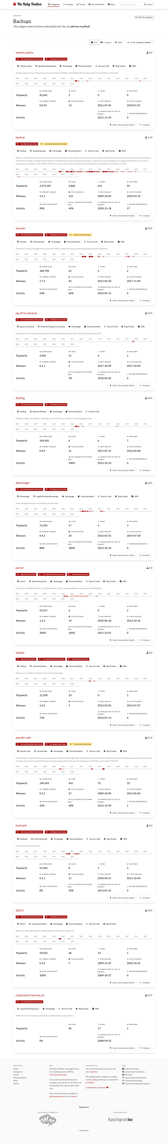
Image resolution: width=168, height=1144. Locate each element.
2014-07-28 (133, 535)
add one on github (79, 26)
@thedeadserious (56, 1096)
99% (42, 208)
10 (70, 695)
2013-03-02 (104, 705)
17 (128, 208)
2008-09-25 (104, 1040)
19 (128, 783)
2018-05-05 (104, 378)
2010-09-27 (104, 878)
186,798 (44, 270)
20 (70, 535)
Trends (16, 1074)
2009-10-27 (104, 975)
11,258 (44, 695)
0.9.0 (42, 450)
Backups (22, 21)
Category (17, 15)
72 (99, 783)
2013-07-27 (133, 705)
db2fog (20, 398)
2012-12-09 (104, 805)
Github (74, 1096)
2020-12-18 (104, 208)
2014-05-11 (104, 293)
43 (70, 281)
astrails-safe (23, 737)
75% (42, 717)
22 (70, 270)
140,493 (44, 783)
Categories (17, 1071)
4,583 (43, 355)
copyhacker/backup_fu (30, 995)
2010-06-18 (104, 620)
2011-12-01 (104, 632)
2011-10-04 (133, 878)
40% (71, 805)
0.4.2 (42, 535)
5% (70, 378)
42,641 (44, 95)
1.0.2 (42, 705)
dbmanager (23, 483)
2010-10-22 (133, 963)
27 (70, 793)
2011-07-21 (104, 450)
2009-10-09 (104, 793)
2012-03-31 (104, 535)
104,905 (44, 440)
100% (72, 462)
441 (71, 783)
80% (42, 547)
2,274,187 (45, 185)
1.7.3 (42, 281)
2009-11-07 (104, 963)
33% (71, 890)
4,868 (72, 185)
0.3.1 (42, 793)
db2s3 (20, 910)
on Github (90, 1082)
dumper (21, 228)
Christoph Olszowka (58, 1074)
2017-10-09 (104, 365)
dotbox (20, 652)
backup (20, 137)
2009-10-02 (104, 196)
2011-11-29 (104, 117)
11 (70, 450)
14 (70, 620)
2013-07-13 (104, 717)
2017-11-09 (133, 281)
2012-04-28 (104, 281)
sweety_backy (24, 52)
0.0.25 (43, 105)
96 (70, 1028)
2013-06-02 (133, 793)
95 (128, 185)
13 (70, 105)
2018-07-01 (133, 105)
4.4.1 (42, 196)
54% (42, 293)
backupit (21, 825)
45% (42, 805)
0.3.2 (42, 963)
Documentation (20, 1077)
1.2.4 (42, 620)
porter (20, 567)
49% (71, 208)
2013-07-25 (104, 890)
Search (16, 1083)
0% (41, 890)
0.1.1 (42, 365)
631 (100, 185)
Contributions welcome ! (97, 1087)
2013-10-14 (104, 547)
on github (93, 1071)
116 (71, 196)
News (15, 1080)
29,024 (44, 952)
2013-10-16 (133, 620)
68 (70, 952)
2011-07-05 (104, 105)
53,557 (44, 610)
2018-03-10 (133, 196)
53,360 (44, 867)
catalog (95, 1079)
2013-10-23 (104, 462)
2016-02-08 (133, 450)
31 (70, 355)
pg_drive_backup (26, 313)
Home (15, 1069)
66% (71, 293)
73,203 (44, 525)
